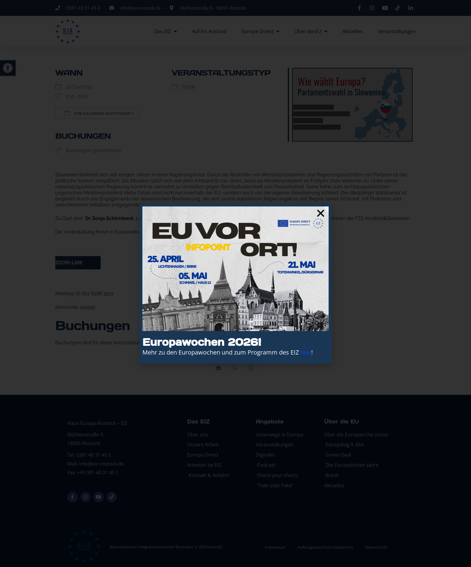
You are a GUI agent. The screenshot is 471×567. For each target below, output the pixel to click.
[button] (321, 213)
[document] (235, 283)
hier (305, 352)
